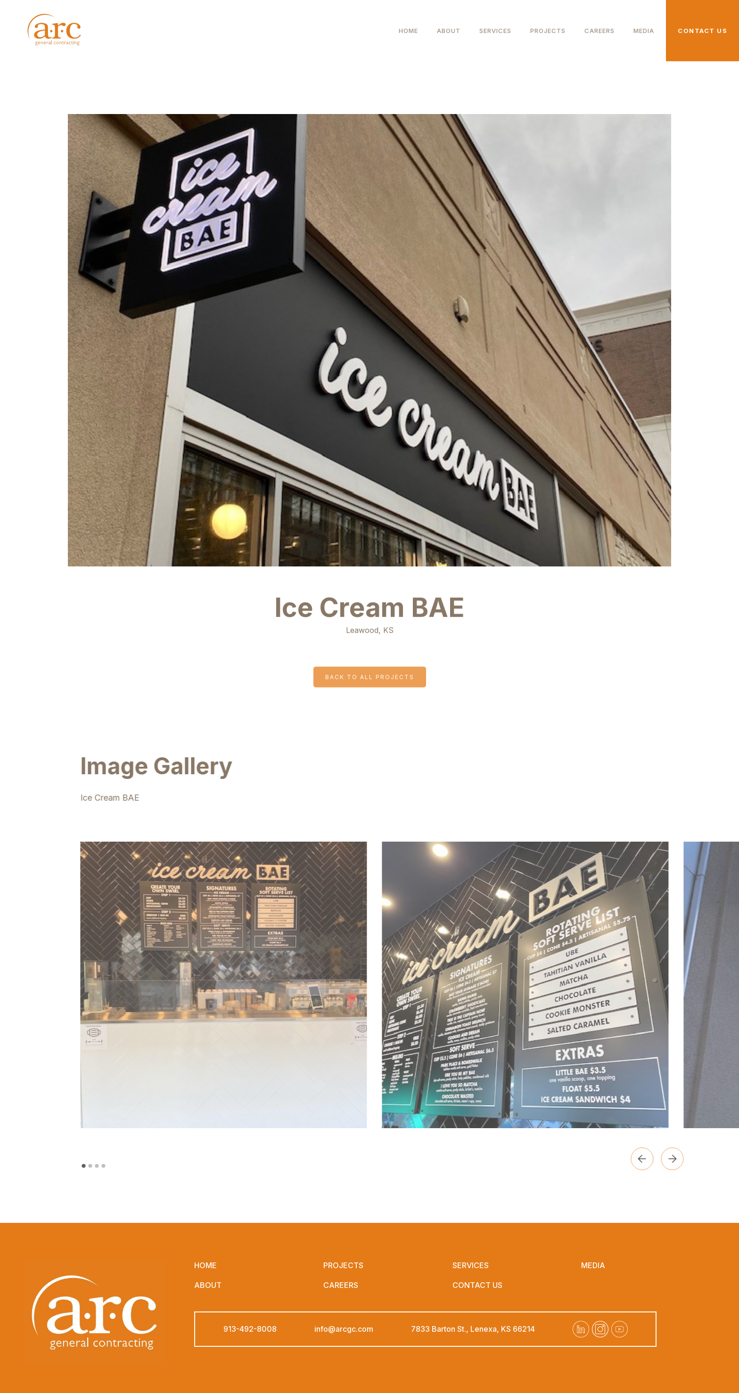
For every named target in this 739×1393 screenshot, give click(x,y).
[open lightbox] (237, 985)
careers (599, 30)
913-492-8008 (250, 1329)
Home (408, 30)
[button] (656, 1158)
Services (495, 30)
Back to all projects (369, 662)
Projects (548, 30)
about (448, 30)
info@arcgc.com (343, 1329)
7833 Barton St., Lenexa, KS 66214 (473, 1329)
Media (643, 30)
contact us (477, 1285)
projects (343, 1265)
